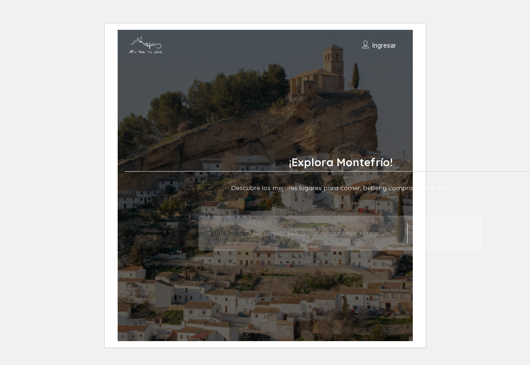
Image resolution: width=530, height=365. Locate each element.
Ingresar (384, 45)
